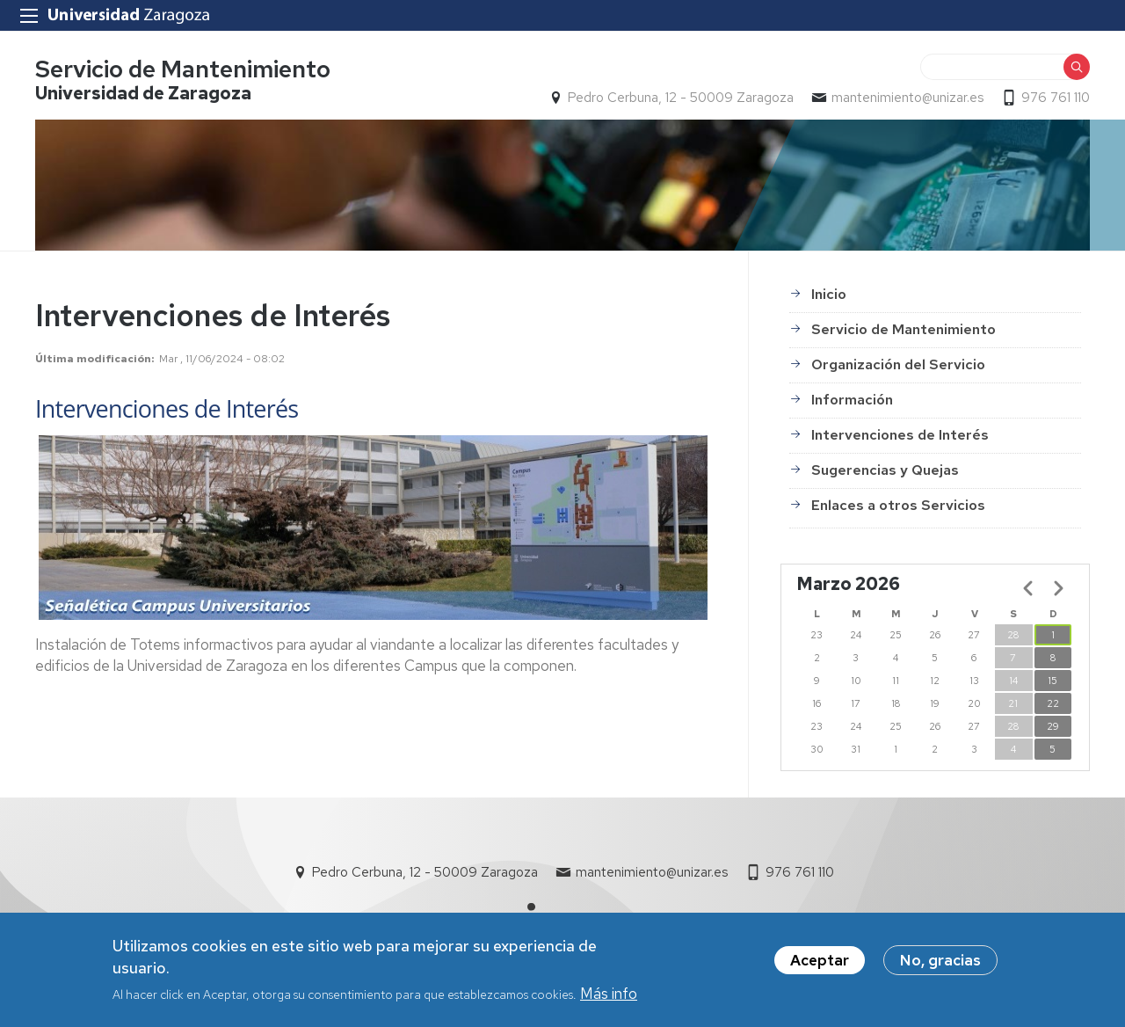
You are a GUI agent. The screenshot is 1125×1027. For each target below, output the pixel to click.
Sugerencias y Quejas (885, 470)
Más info (608, 998)
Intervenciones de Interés (900, 435)
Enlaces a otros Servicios (898, 505)
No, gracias (940, 964)
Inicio (828, 294)
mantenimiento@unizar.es (907, 97)
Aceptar (819, 964)
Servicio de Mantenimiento (182, 69)
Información (852, 399)
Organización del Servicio (898, 364)
